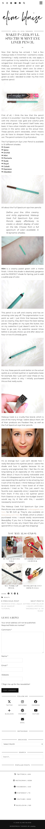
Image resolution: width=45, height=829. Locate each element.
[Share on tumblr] (17, 594)
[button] (42, 3)
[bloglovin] (9, 712)
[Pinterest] (11, 3)
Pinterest (22, 793)
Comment (6, 630)
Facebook (22, 787)
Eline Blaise (25, 822)
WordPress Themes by (22, 826)
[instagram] (22, 703)
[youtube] (35, 712)
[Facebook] (20, 3)
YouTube (22, 799)
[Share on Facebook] (8, 594)
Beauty (7, 597)
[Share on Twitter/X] (11, 594)
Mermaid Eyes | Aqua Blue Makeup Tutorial (12, 605)
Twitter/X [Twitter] (22, 774)
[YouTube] (16, 3)
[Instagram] (7, 3)
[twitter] (9, 703)
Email (4, 665)
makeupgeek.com (35, 509)
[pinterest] (22, 712)
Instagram (22, 780)
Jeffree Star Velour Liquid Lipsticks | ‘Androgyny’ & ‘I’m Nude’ (33, 606)
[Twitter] (3, 3)
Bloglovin (22, 805)
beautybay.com (8, 515)
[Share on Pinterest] (14, 594)
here (3, 512)
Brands (29, 31)
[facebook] (35, 703)
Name (4, 656)
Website (5, 675)
